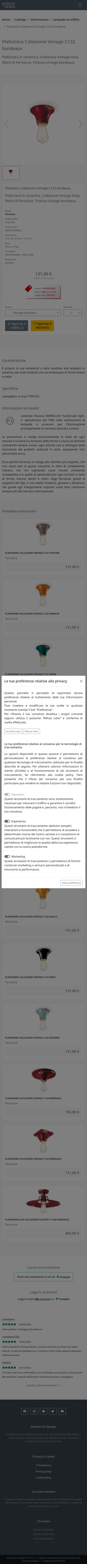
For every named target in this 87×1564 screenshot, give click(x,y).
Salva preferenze (71, 882)
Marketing (18, 856)
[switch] (7, 821)
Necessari (17, 794)
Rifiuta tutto (31, 731)
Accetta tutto (13, 731)
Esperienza (18, 821)
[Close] (81, 681)
